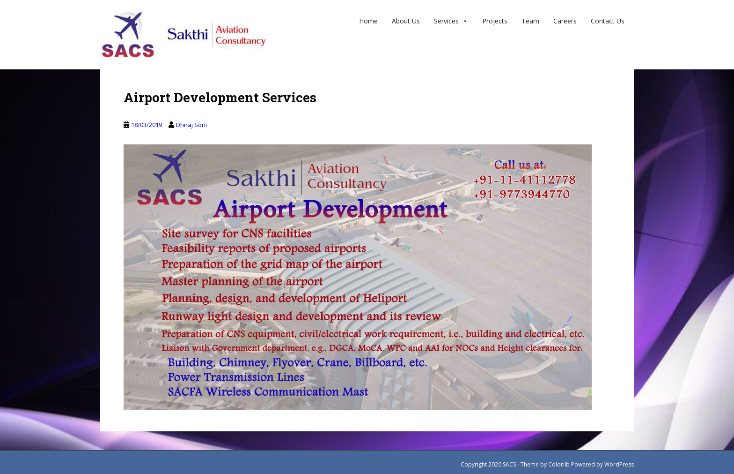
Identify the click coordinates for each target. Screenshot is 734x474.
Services (451, 21)
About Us (406, 20)
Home (368, 20)
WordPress (619, 464)
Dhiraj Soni (191, 124)
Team (530, 20)
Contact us (607, 20)
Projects (494, 20)
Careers (565, 20)
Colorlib (559, 464)
